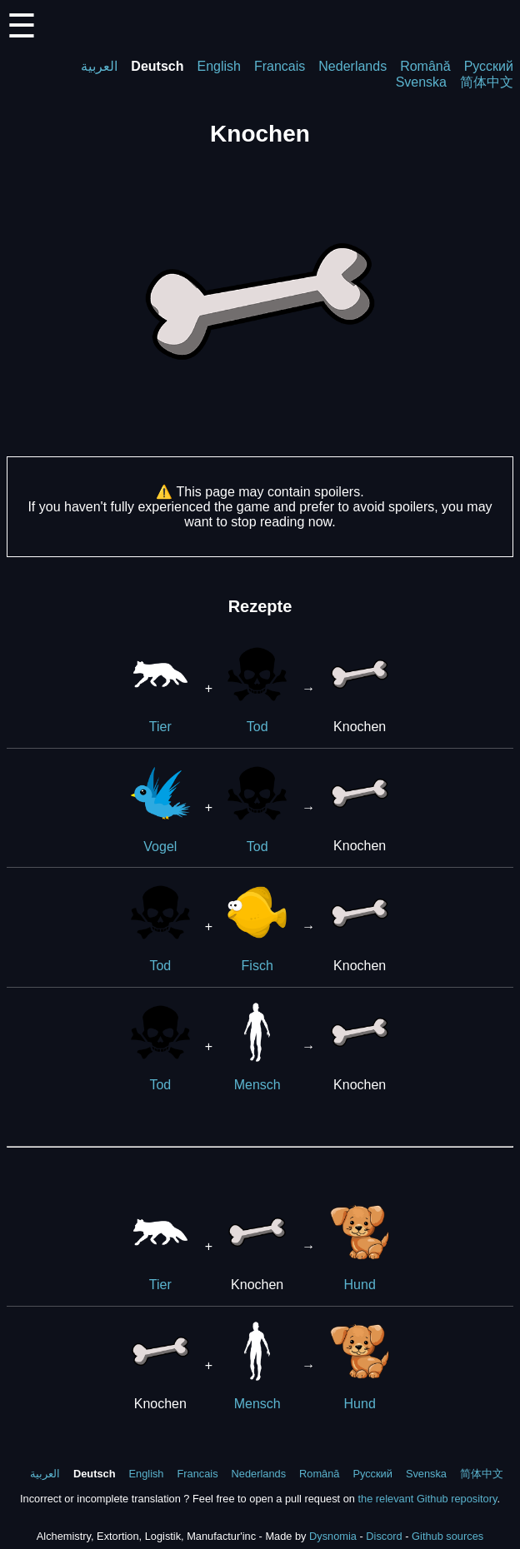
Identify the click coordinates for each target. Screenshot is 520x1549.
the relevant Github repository (427, 1498)
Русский (488, 66)
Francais (279, 66)
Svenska (421, 82)
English (218, 66)
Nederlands (352, 66)
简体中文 (486, 82)
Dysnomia (333, 1536)
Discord (384, 1536)
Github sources (447, 1536)
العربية (99, 66)
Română (425, 66)
